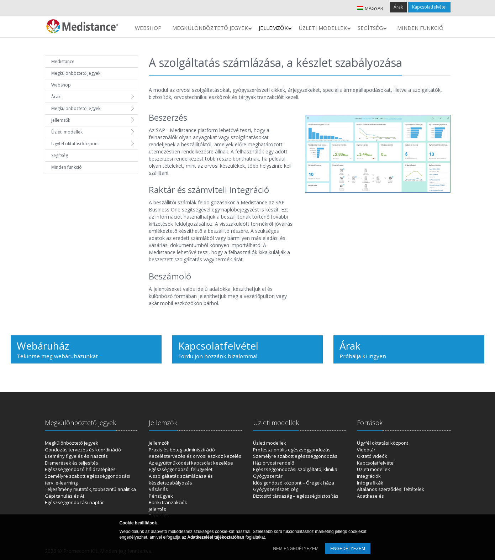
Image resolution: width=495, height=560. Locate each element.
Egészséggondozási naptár (74, 502)
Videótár (366, 449)
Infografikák (370, 483)
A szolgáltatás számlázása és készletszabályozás (181, 479)
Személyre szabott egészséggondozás (295, 456)
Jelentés (157, 509)
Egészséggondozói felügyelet (180, 469)
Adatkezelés (370, 496)
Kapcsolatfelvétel (429, 7)
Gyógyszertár (268, 476)
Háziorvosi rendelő (273, 463)
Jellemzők (60, 120)
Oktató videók (372, 456)
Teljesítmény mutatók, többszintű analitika (90, 489)
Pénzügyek (161, 496)
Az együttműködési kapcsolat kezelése (191, 463)
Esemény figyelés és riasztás (76, 456)
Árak (398, 7)
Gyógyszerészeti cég (275, 489)
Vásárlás (158, 489)
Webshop (61, 85)
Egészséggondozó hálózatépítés (80, 469)
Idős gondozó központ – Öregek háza (293, 483)
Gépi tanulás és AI (64, 496)
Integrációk (369, 476)
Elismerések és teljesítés (71, 463)
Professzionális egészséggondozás (292, 449)
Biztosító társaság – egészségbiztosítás (295, 496)
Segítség (59, 155)
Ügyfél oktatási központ (75, 144)
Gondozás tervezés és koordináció (83, 449)
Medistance (62, 61)
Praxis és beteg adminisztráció (182, 449)
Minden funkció (66, 167)
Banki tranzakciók (168, 502)
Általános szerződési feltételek (390, 489)
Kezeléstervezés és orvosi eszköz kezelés (195, 456)
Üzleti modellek (67, 132)
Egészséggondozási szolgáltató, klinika (295, 469)
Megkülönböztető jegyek (75, 73)
